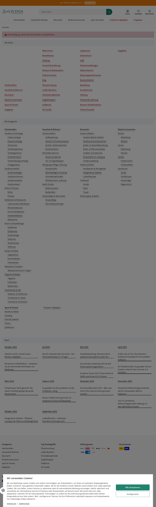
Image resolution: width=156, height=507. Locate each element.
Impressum (11, 503)
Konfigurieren (132, 494)
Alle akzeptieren (132, 487)
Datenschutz (24, 503)
